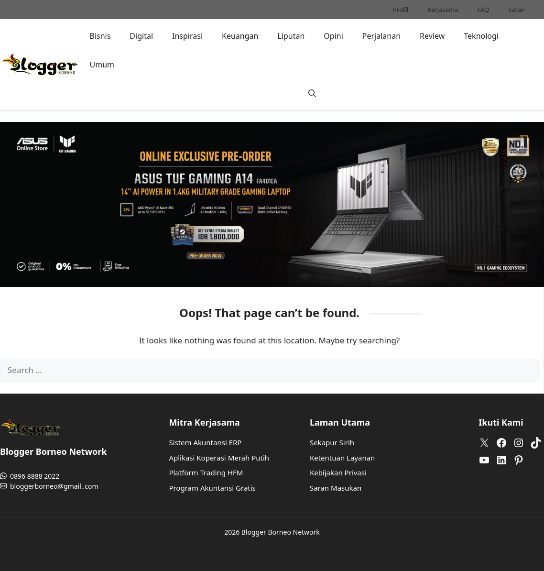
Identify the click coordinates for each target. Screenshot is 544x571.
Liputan (291, 36)
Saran (516, 9)
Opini (333, 36)
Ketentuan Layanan (342, 457)
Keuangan (240, 36)
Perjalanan (381, 36)
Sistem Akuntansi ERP (205, 442)
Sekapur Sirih (332, 442)
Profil (400, 9)
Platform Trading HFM (206, 472)
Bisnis (99, 36)
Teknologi (481, 36)
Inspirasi (187, 36)
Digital (141, 36)
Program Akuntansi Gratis (212, 488)
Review (432, 36)
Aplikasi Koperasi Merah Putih (219, 457)
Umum (101, 64)
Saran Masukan (335, 488)
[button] (312, 93)
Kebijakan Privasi (338, 472)
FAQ (483, 9)
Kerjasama (442, 9)
